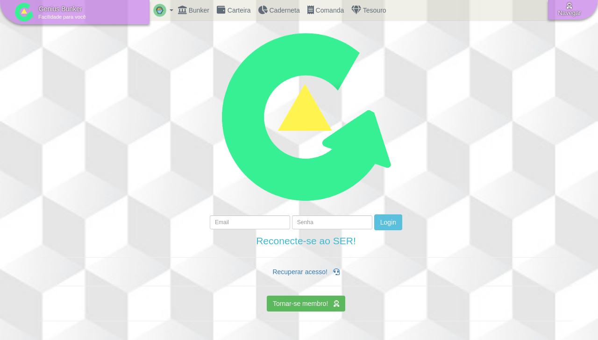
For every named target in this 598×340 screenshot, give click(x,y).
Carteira (234, 10)
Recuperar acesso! (305, 272)
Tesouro (368, 10)
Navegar (569, 9)
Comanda (325, 10)
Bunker (193, 10)
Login (388, 222)
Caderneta (279, 10)
